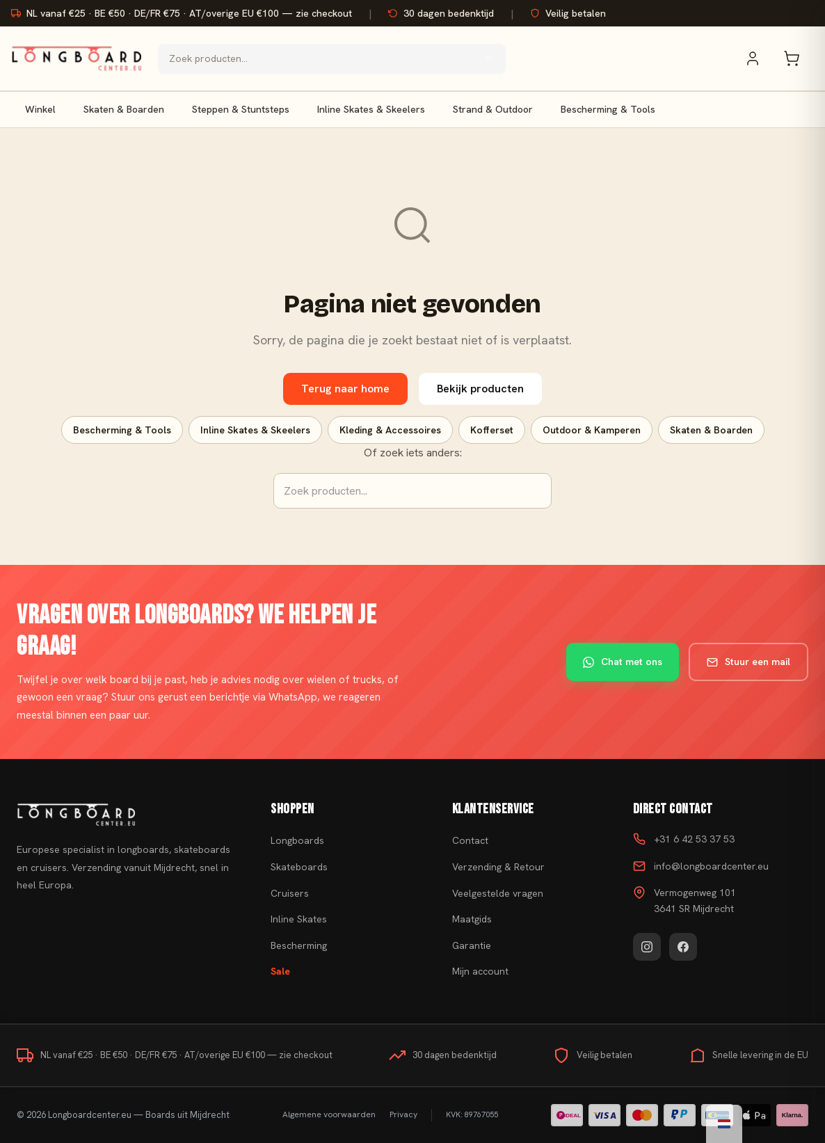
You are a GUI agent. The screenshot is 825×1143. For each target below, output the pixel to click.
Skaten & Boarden (123, 109)
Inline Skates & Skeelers (371, 109)
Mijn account (480, 971)
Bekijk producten (480, 388)
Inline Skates (299, 919)
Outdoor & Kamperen (592, 430)
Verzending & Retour (498, 867)
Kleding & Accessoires (390, 430)
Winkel (40, 109)
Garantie (471, 945)
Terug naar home (345, 388)
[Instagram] (647, 947)
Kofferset (491, 430)
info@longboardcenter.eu (711, 866)
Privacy (403, 1114)
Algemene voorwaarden (329, 1114)
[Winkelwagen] (798, 58)
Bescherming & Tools (608, 109)
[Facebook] (683, 947)
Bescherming (299, 945)
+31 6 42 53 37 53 (694, 839)
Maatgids (472, 919)
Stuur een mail (748, 661)
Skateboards (299, 867)
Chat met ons (622, 661)
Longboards (297, 840)
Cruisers (290, 893)
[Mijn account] (759, 58)
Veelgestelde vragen (497, 893)
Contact (470, 840)
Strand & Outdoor (493, 109)
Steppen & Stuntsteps (240, 109)
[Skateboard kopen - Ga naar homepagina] (76, 58)
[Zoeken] (489, 58)
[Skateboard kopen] (126, 815)
